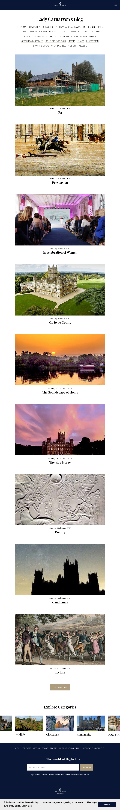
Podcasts (26, 748)
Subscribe (86, 767)
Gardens (33, 31)
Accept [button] (107, 804)
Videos (36, 748)
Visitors (72, 46)
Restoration (92, 41)
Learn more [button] (27, 806)
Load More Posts (60, 687)
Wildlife (83, 46)
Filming (23, 31)
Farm (100, 27)
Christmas (22, 27)
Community (34, 27)
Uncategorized (58, 46)
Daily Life (64, 31)
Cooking (85, 31)
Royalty (75, 31)
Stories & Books (41, 46)
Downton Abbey (79, 36)
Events (92, 36)
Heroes (27, 36)
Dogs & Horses (50, 27)
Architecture (40, 36)
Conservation (62, 36)
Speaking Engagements (94, 748)
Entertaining (89, 27)
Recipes (53, 748)
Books (45, 748)
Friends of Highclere (69, 748)
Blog (17, 748)
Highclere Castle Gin (55, 41)
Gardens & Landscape (32, 41)
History (71, 41)
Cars (51, 36)
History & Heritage (48, 31)
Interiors (96, 31)
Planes (80, 41)
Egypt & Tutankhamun (70, 27)
